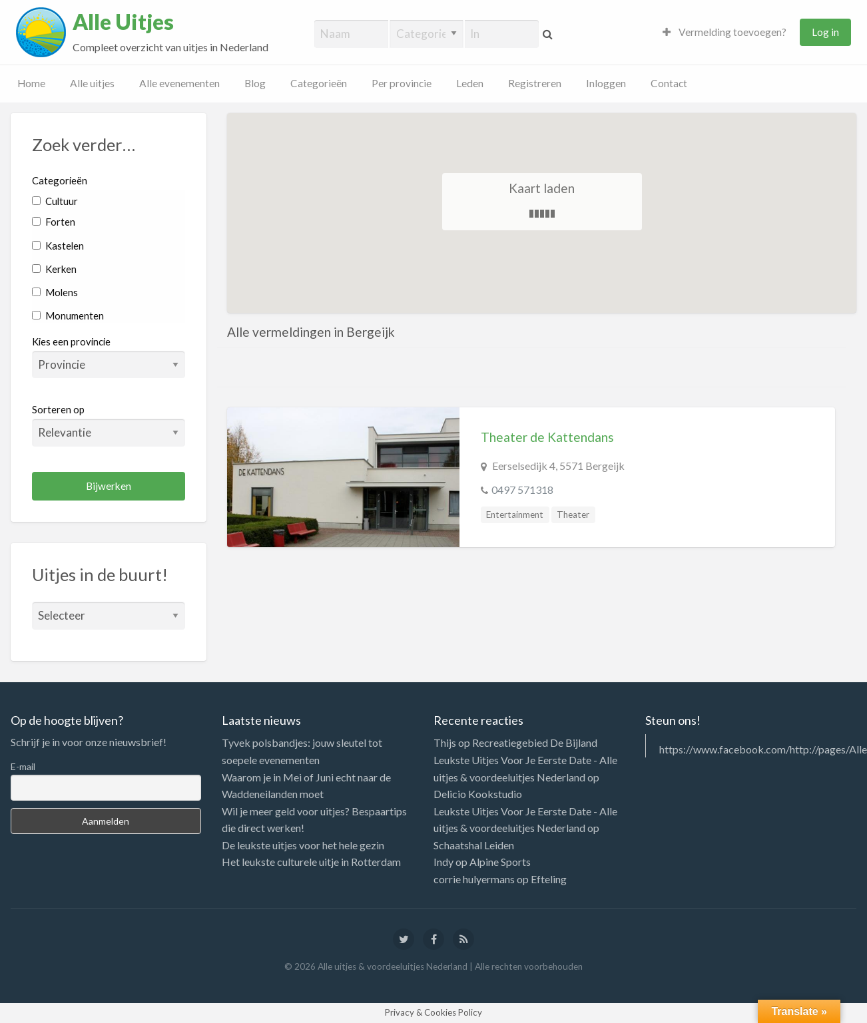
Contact (669, 83)
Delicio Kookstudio (477, 793)
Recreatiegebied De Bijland (534, 742)
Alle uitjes (92, 83)
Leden (469, 83)
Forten (53, 222)
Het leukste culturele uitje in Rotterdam (311, 861)
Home (31, 83)
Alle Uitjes (123, 22)
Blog (255, 83)
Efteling (549, 879)
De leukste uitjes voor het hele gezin (303, 845)
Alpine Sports (500, 861)
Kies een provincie (71, 341)
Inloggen (606, 83)
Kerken (54, 269)
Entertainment (514, 514)
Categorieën (318, 83)
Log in (825, 32)
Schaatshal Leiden (473, 845)
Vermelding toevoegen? (724, 32)
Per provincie (402, 83)
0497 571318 (522, 489)
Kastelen (58, 246)
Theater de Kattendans (547, 437)
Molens (55, 292)
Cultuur (55, 201)
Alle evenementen (179, 83)
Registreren (534, 83)
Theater (573, 514)
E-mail (23, 766)
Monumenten (68, 315)
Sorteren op (108, 424)
